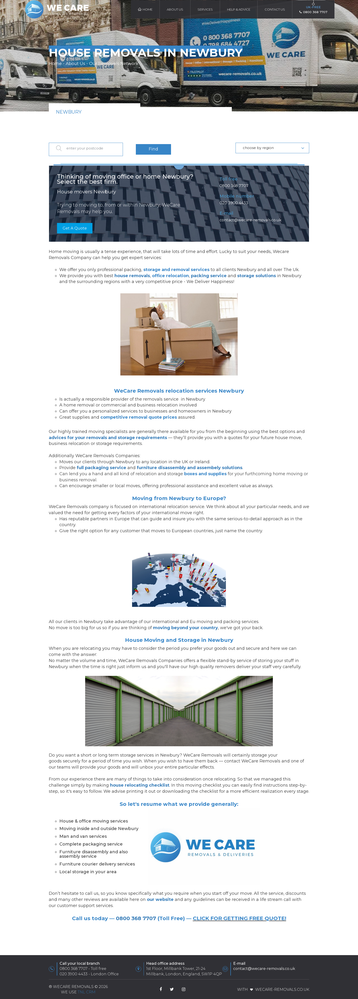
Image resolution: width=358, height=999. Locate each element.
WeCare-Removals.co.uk (282, 987)
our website (160, 897)
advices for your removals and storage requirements (108, 435)
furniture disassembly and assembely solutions (189, 465)
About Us (175, 9)
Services (205, 9)
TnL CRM (86, 990)
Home (145, 9)
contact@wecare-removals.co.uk (251, 217)
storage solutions (256, 273)
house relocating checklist (139, 783)
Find (153, 147)
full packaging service (101, 465)
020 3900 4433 (234, 200)
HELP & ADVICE (238, 9)
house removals (132, 273)
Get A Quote (76, 226)
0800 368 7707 (234, 183)
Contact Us (275, 9)
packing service (209, 273)
